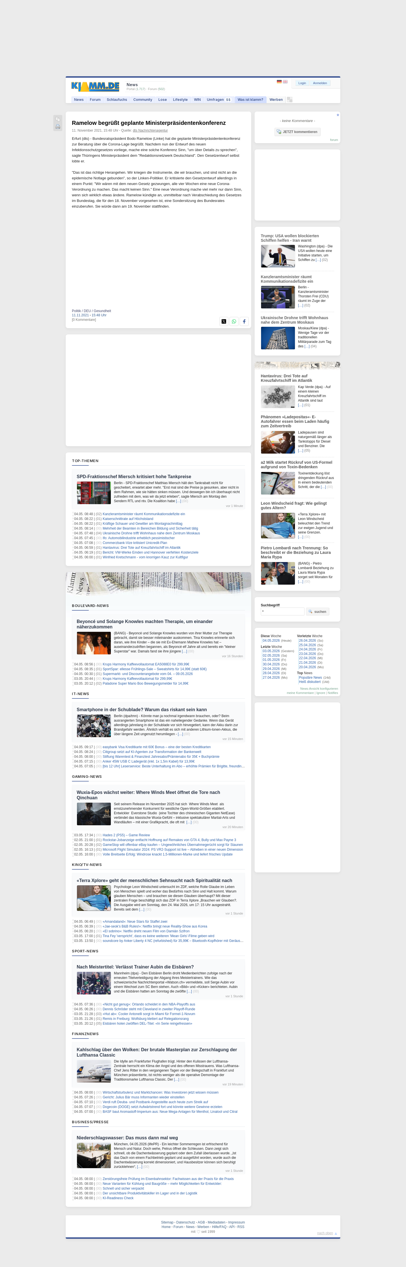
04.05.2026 (271, 641)
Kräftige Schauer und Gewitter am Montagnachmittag (142, 524)
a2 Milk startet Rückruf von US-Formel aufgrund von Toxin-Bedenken (296, 464)
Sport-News (85, 951)
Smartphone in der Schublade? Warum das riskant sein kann (142, 709)
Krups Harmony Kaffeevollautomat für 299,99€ (137, 679)
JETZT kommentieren (297, 131)
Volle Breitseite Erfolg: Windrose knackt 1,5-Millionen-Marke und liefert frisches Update (168, 854)
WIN (197, 99)
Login (302, 83)
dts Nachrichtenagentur (150, 130)
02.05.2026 (271, 656)
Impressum (236, 1222)
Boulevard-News (90, 605)
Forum (95, 99)
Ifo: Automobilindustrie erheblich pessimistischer (139, 538)
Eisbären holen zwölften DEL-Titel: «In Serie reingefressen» (147, 1024)
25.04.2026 (307, 645)
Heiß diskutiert (310, 682)
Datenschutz (185, 1222)
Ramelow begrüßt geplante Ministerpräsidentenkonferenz (149, 123)
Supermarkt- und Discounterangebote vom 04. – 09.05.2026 (148, 674)
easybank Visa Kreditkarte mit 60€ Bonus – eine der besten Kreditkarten (157, 747)
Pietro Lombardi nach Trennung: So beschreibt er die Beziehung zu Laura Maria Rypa (296, 552)
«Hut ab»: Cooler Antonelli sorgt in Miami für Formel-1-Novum (149, 1014)
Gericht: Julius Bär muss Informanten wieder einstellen (143, 1097)
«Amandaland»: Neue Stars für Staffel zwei (135, 922)
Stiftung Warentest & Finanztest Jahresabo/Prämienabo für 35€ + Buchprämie (161, 757)
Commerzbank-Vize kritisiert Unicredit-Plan (135, 543)
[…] (178, 501)
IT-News (80, 693)
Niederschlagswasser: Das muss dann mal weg (127, 1137)
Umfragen (219, 99)
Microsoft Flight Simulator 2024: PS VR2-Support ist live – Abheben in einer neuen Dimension (173, 850)
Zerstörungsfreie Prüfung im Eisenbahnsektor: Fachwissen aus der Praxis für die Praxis (168, 1179)
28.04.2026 (271, 673)
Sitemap (167, 1222)
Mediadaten (217, 1222)
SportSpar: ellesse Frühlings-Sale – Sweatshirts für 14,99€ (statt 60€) (155, 669)
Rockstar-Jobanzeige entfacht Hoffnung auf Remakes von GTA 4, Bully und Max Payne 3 (169, 840)
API (232, 1227)
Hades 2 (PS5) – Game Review (126, 835)
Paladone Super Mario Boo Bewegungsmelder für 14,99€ (145, 683)
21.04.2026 (307, 663)
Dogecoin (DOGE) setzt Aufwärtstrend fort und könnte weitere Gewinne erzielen (162, 1107)
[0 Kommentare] (84, 320)
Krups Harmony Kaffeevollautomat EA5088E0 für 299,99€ (146, 664)
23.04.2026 (307, 654)
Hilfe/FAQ (219, 1227)
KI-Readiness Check (118, 1198)
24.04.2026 (307, 649)
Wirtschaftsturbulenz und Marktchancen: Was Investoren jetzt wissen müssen (161, 1092)
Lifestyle (180, 99)
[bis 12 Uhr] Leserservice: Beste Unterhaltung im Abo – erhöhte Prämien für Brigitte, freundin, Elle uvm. (180, 766)
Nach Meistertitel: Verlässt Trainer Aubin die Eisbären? (135, 967)
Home (166, 1227)
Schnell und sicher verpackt (123, 1188)
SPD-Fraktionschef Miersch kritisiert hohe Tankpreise (134, 476)
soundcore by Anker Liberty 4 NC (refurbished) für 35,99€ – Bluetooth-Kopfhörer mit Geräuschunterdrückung (184, 941)
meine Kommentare (300, 693)
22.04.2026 (307, 658)
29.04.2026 (271, 669)
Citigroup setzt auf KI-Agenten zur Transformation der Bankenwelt (152, 752)
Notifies (333, 693)
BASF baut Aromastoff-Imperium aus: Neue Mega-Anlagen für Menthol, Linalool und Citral (170, 1112)
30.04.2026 (271, 664)
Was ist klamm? (250, 99)
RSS (240, 1227)
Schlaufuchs (117, 99)
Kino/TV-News (87, 864)
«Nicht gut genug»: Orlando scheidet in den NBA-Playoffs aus (149, 1004)
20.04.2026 (307, 667)
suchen (317, 611)
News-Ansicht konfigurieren (319, 688)
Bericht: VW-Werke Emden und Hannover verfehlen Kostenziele (150, 552)
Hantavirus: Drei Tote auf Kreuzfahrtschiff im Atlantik (141, 548)
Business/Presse (90, 1122)
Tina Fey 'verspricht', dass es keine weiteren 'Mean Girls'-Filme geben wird (158, 936)
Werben (276, 99)
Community (142, 99)
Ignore (320, 693)
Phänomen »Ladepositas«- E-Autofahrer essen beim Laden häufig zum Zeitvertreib (295, 421)
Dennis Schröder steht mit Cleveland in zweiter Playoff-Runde (149, 1009)
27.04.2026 (271, 678)
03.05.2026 (271, 651)
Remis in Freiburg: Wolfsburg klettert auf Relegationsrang (146, 1019)
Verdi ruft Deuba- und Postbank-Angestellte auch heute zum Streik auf (155, 1102)
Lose (162, 99)
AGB (201, 1222)
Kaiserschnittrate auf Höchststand (128, 519)
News (79, 99)
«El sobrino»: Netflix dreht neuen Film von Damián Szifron (146, 931)
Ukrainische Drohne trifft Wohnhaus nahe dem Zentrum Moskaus (151, 533)
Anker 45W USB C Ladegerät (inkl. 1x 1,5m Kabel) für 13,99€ (149, 761)
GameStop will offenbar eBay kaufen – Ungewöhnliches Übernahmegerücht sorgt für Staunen (173, 845)
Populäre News (310, 678)
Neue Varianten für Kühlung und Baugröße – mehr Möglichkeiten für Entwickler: (162, 1184)
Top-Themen (85, 460)
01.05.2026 (271, 660)
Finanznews (85, 1033)
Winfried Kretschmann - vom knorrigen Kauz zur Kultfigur (145, 557)
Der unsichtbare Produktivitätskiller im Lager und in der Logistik (150, 1193)
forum (334, 139)
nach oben (325, 1233)
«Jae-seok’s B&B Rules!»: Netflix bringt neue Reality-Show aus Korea (155, 926)
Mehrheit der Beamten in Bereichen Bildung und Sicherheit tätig (150, 528)
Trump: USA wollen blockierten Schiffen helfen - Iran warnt (290, 238)
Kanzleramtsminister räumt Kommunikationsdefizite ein (144, 514)
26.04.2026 (307, 641)
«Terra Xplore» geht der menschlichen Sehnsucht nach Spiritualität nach (154, 880)
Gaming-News (87, 776)
